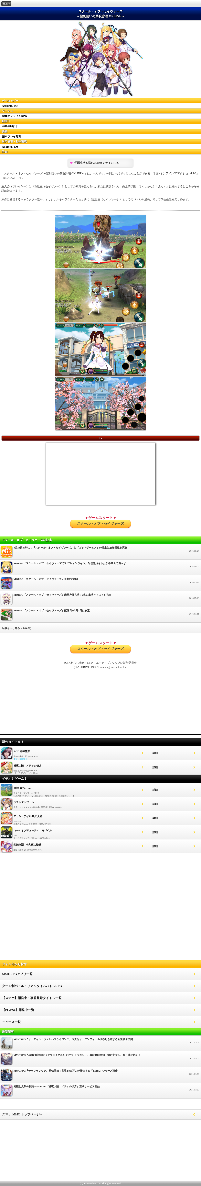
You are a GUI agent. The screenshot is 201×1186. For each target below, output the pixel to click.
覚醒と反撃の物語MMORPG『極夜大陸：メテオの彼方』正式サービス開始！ (100, 1091)
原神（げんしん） (24, 788)
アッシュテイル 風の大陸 (28, 816)
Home (6, 3)
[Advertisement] (100, 703)
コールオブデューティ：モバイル (33, 830)
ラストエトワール (24, 802)
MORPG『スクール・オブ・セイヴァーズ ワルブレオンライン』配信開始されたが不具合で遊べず (100, 568)
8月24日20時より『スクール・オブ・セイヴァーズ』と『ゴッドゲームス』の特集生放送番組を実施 (100, 552)
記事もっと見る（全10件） (17, 628)
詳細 (155, 753)
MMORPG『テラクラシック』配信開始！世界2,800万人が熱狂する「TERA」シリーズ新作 (100, 1075)
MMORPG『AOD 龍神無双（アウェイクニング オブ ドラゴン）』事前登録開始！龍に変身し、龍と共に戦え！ (100, 1060)
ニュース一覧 (11, 1022)
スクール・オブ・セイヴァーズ (100, 523)
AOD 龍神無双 (22, 751)
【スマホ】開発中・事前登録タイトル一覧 (32, 998)
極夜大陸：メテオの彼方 (28, 765)
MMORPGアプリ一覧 (17, 974)
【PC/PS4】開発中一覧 (18, 1010)
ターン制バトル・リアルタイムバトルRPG (32, 986)
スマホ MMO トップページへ (22, 1114)
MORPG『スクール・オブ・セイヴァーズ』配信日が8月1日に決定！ (100, 615)
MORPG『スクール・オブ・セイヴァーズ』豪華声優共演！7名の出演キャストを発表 (100, 599)
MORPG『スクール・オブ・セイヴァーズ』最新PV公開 (100, 584)
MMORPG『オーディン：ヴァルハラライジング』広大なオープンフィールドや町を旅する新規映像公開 (100, 1044)
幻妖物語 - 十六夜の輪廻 (27, 844)
